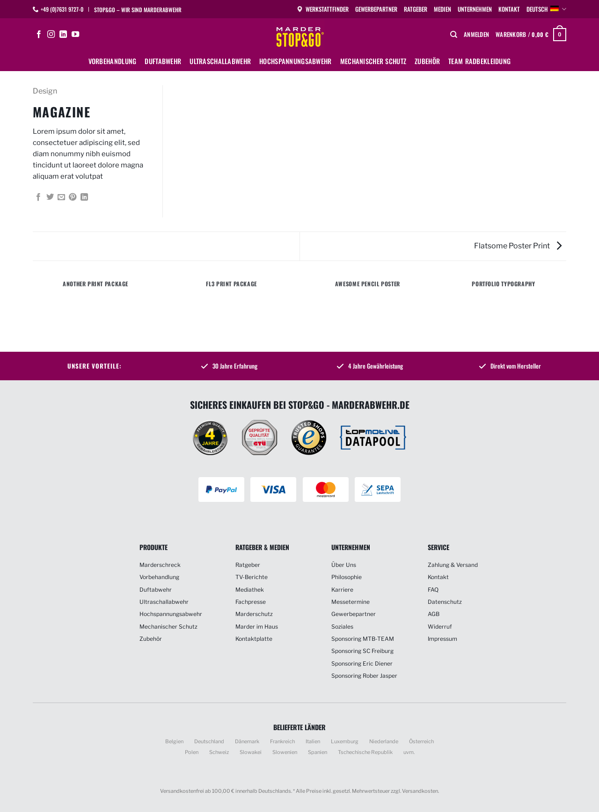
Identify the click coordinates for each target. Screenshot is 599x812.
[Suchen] (453, 35)
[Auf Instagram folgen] (51, 34)
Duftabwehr (163, 61)
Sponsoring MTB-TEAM (362, 638)
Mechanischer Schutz (373, 61)
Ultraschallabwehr (220, 61)
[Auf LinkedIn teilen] (84, 197)
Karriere (342, 589)
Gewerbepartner (376, 9)
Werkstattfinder (322, 9)
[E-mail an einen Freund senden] (61, 197)
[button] (476, 34)
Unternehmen (475, 9)
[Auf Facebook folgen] (39, 34)
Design (45, 91)
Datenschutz (445, 601)
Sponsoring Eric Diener (362, 663)
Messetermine (350, 601)
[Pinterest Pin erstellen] (72, 197)
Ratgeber (415, 9)
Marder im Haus (256, 626)
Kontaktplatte (253, 638)
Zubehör (427, 61)
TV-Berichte (251, 576)
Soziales (342, 626)
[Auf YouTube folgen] (75, 34)
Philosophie (346, 576)
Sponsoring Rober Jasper (364, 675)
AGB (433, 613)
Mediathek (249, 589)
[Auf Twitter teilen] (50, 197)
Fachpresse (250, 601)
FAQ (433, 589)
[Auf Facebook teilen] (38, 197)
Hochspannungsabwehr (295, 61)
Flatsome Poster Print (518, 245)
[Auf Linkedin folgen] (63, 34)
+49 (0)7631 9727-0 (62, 9)
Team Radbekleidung (479, 61)
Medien (442, 9)
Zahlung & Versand (453, 564)
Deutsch (546, 9)
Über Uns (343, 564)
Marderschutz (254, 613)
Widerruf (440, 626)
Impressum (442, 638)
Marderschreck (160, 564)
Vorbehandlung (112, 61)
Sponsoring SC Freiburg (362, 650)
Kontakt (509, 9)
